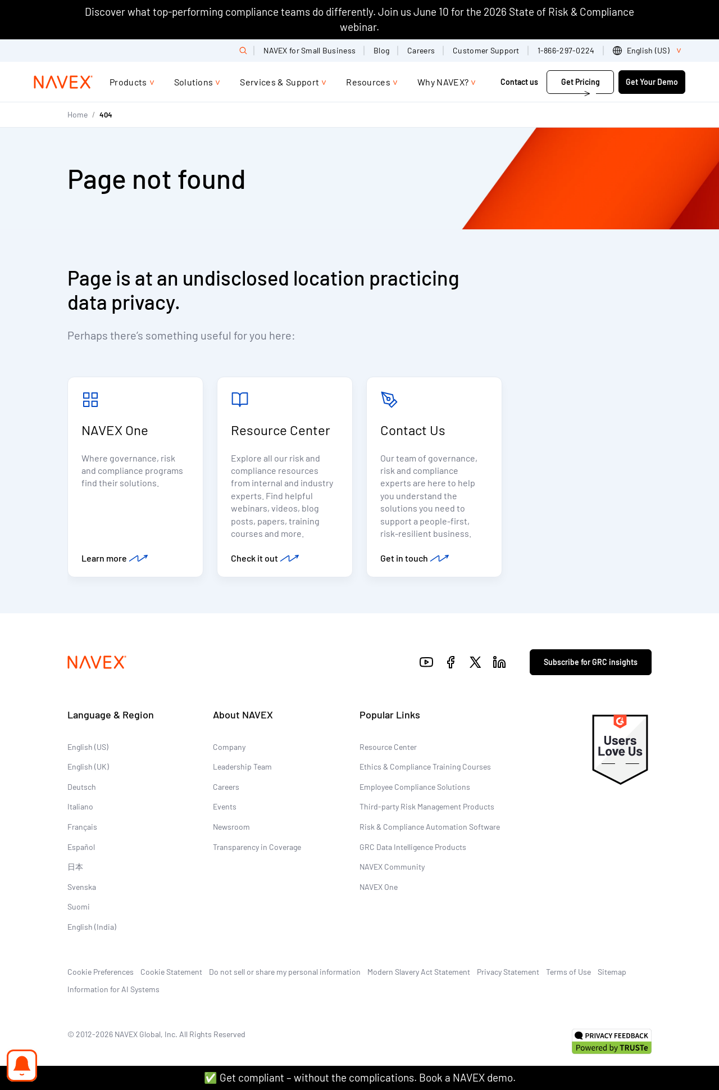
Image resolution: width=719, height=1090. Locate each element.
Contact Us (412, 430)
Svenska (81, 887)
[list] (649, 50)
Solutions (193, 81)
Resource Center (280, 430)
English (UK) (88, 766)
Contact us (520, 82)
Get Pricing (580, 82)
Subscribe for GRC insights (591, 662)
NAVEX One (114, 430)
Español (81, 847)
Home (77, 114)
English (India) (91, 926)
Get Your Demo (652, 82)
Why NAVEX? (442, 81)
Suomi (78, 906)
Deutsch (81, 787)
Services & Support (279, 81)
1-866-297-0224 (566, 50)
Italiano (80, 806)
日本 (75, 866)
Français (82, 826)
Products (128, 81)
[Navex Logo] (63, 82)
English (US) (87, 747)
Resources (368, 81)
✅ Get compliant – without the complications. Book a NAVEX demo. (360, 1077)
